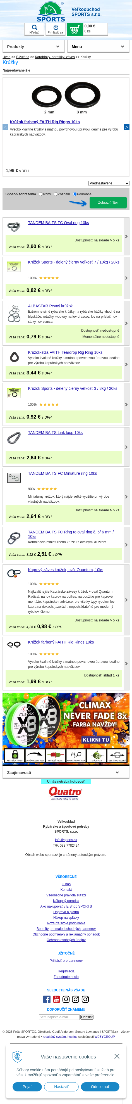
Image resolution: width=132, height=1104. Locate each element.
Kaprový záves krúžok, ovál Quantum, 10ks (65, 570)
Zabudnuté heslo (66, 977)
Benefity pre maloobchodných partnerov (66, 929)
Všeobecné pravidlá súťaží (66, 895)
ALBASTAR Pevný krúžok (50, 306)
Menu (77, 46)
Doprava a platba (66, 912)
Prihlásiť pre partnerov (66, 961)
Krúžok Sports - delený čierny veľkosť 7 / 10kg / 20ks (73, 262)
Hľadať (34, 29)
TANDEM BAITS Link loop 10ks (55, 432)
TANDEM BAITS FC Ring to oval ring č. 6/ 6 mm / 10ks (71, 534)
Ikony (47, 194)
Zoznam (64, 194)
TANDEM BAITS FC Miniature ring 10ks (62, 473)
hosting (72, 1036)
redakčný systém (54, 1036)
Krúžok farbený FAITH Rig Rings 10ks (45, 122)
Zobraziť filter (108, 203)
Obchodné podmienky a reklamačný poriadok (66, 934)
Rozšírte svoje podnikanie (66, 923)
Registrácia (66, 971)
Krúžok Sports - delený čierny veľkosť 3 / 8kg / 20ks (72, 388)
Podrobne (84, 194)
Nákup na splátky (66, 918)
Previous (5, 127)
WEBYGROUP (105, 1036)
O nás (66, 884)
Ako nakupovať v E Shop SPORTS (66, 906)
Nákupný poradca (66, 901)
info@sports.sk (66, 840)
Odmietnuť (100, 1086)
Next (126, 127)
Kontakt (66, 890)
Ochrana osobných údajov (66, 940)
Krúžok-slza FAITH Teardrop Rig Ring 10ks (65, 352)
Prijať (27, 1086)
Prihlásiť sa (55, 29)
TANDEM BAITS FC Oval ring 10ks (58, 222)
